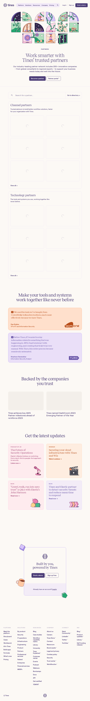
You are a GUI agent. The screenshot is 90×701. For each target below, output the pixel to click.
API (34, 678)
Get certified (37, 681)
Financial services (23, 666)
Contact (50, 641)
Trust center (51, 661)
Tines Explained (37, 652)
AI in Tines (7, 646)
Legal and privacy (53, 651)
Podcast (36, 665)
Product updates (80, 635)
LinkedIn (65, 636)
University (36, 648)
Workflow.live (52, 664)
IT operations (22, 638)
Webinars (36, 668)
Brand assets (52, 648)
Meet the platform (7, 632)
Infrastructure (22, 641)
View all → (13, 185)
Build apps (7, 650)
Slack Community (66, 632)
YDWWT (36, 684)
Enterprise (21, 663)
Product (20, 648)
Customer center (36, 657)
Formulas (7, 653)
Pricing (6, 659)
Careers (49, 635)
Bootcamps (37, 671)
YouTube (65, 643)
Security (20, 635)
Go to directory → (73, 95)
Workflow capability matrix (36, 639)
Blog (34, 631)
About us (50, 631)
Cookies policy (52, 654)
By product (21, 631)
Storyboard (8, 636)
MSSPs (19, 669)
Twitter (65, 640)
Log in (54, 589)
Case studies (37, 635)
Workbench (8, 643)
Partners (20, 651)
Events (35, 661)
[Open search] (57, 5)
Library (35, 645)
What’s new (8, 656)
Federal (19, 659)
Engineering (21, 644)
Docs (35, 675)
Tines (7, 695)
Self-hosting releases (81, 644)
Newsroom (50, 644)
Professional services (21, 655)
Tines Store (51, 638)
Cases (6, 640)
